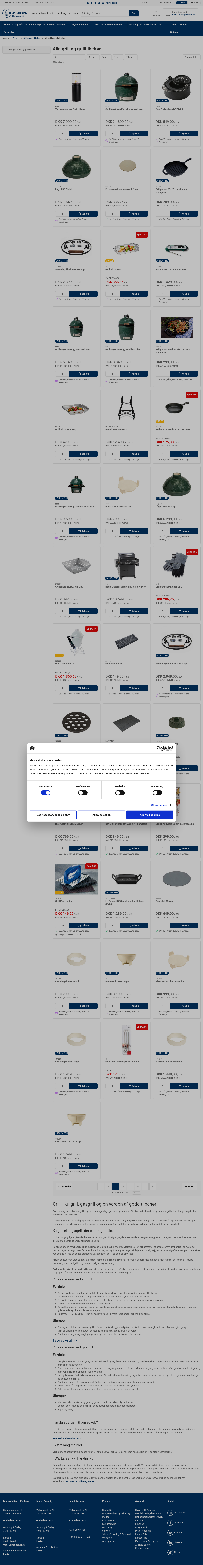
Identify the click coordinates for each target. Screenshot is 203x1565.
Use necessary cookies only (53, 814)
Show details (159, 804)
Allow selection (101, 814)
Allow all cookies (150, 814)
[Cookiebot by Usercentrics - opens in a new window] (159, 748)
